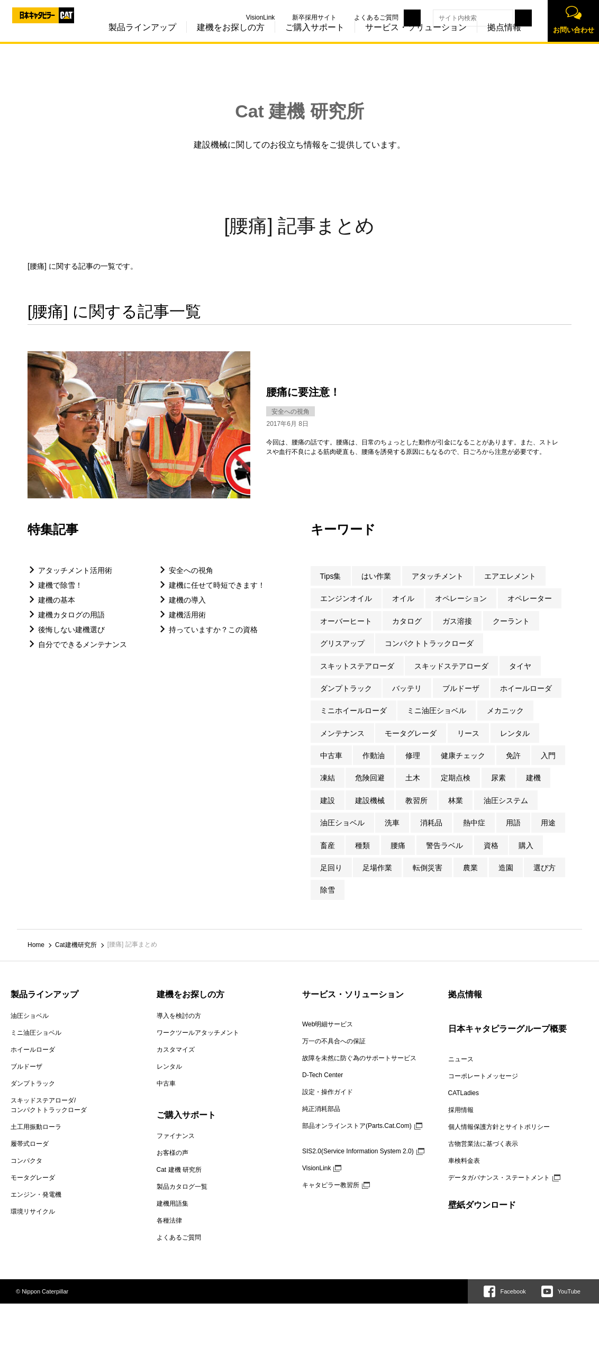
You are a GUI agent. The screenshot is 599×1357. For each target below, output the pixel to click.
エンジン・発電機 (36, 1205)
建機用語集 (172, 1214)
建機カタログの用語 (71, 626)
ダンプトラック (346, 699)
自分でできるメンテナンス (82, 655)
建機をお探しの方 (208, 41)
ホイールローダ (526, 699)
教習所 (416, 811)
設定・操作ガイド (327, 1102)
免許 (513, 766)
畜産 (327, 856)
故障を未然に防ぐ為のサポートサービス (359, 1068)
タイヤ (520, 676)
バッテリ (407, 699)
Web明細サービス (327, 1035)
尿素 (498, 789)
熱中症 (474, 834)
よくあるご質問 (353, 17)
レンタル (515, 744)
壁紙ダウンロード (482, 1215)
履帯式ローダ (30, 1154)
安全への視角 (191, 581)
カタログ (407, 631)
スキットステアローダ (357, 676)
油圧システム (506, 811)
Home (36, 956)
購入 (526, 856)
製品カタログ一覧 (182, 1197)
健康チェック (463, 766)
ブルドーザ (460, 699)
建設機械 (370, 811)
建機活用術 (187, 626)
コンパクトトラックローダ (429, 654)
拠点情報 (481, 41)
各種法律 (169, 1231)
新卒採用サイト (291, 17)
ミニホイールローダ (353, 721)
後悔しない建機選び (71, 640)
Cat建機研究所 (76, 956)
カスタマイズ (176, 1060)
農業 (470, 879)
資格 (491, 856)
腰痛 (398, 856)
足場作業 (377, 879)
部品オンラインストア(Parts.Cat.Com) (357, 1136)
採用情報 (461, 1120)
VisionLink (237, 17)
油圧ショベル (342, 834)
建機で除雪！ (60, 596)
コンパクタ (26, 1171)
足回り (331, 879)
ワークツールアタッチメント (198, 1043)
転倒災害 (427, 879)
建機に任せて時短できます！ (217, 596)
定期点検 (455, 789)
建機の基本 (56, 611)
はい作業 (376, 587)
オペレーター (529, 609)
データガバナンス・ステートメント (499, 1188)
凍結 (327, 789)
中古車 (331, 766)
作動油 (373, 766)
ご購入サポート (292, 41)
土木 (412, 789)
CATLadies (463, 1103)
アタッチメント (438, 587)
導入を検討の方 (179, 1026)
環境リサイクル (33, 1222)
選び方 (544, 879)
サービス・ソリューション (393, 41)
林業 (455, 811)
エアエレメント (510, 587)
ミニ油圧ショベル (436, 721)
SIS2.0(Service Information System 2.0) (358, 1161)
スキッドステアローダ (451, 676)
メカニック (505, 721)
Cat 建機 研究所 (299, 111)
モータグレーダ (411, 744)
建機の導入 (187, 611)
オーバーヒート (346, 631)
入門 (548, 766)
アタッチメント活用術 (75, 581)
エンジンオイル (346, 609)
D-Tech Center (322, 1085)
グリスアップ (342, 654)
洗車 (392, 834)
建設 (327, 811)
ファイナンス (176, 1147)
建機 (533, 789)
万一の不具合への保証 (334, 1051)
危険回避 (370, 789)
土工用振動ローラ (36, 1137)
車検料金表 (464, 1171)
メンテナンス (342, 744)
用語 (513, 834)
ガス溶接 (457, 631)
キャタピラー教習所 (330, 1195)
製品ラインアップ (119, 41)
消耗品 (431, 834)
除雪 (327, 901)
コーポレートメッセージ (483, 1086)
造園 (505, 879)
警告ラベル (444, 856)
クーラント (511, 631)
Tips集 (330, 587)
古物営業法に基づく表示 (483, 1154)
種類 (362, 856)
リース (468, 744)
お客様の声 (172, 1164)
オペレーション (461, 609)
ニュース (461, 1069)
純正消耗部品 (321, 1119)
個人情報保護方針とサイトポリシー (499, 1137)
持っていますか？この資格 (213, 640)
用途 (548, 834)
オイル (403, 609)
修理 (412, 766)
